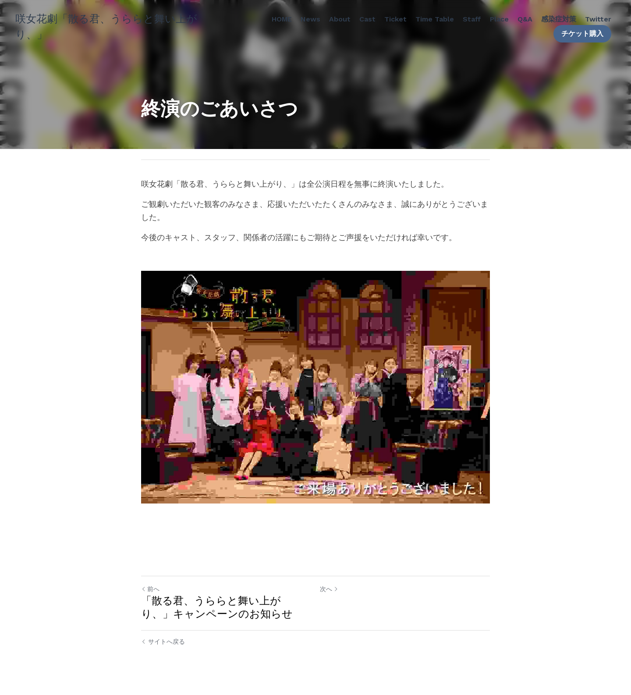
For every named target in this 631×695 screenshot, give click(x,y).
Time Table (434, 19)
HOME (282, 19)
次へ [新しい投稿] (329, 588)
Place (499, 19)
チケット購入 (582, 33)
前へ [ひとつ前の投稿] (150, 588)
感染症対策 (558, 19)
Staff (472, 19)
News (310, 19)
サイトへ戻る (163, 641)
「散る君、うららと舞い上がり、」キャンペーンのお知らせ (217, 607)
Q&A (525, 19)
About (340, 19)
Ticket (395, 19)
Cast (367, 19)
